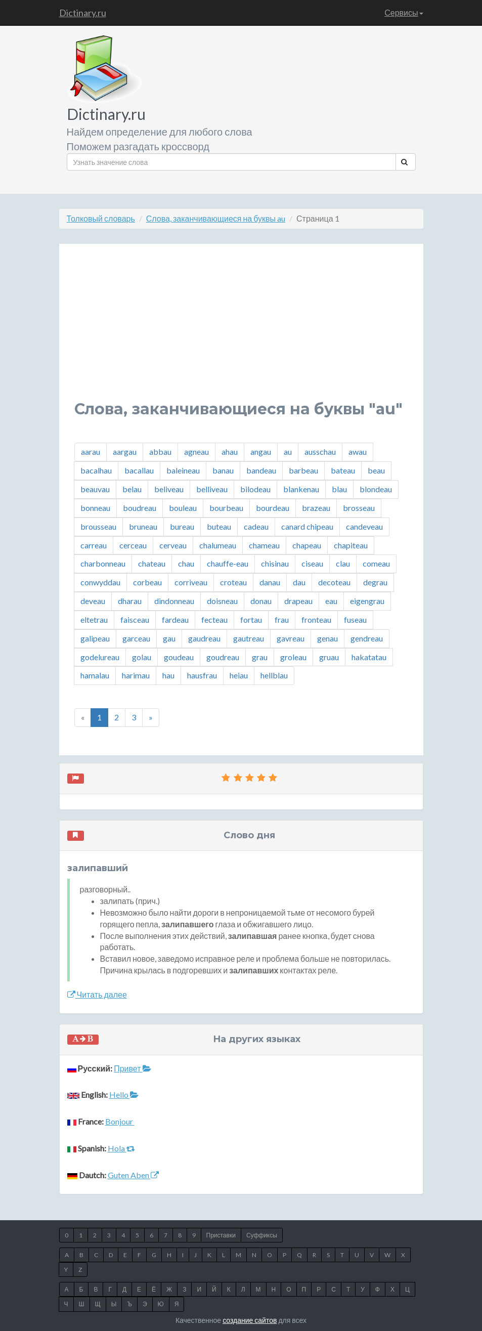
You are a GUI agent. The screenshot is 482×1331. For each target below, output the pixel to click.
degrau (375, 582)
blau (339, 489)
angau (260, 451)
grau (260, 657)
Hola (121, 1148)
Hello (124, 1094)
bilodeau (255, 489)
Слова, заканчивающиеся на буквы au (215, 218)
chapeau (306, 545)
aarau (90, 451)
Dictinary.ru (82, 12)
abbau (160, 451)
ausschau (320, 451)
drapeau (298, 601)
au (288, 451)
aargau (125, 451)
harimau (136, 675)
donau (261, 601)
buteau (219, 526)
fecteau (214, 619)
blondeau (376, 489)
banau (223, 470)
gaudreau (204, 638)
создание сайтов (250, 1320)
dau (299, 582)
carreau (93, 545)
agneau (196, 451)
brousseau (98, 526)
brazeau (316, 507)
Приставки (221, 1235)
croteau (233, 582)
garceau (136, 638)
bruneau (143, 526)
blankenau (301, 489)
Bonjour (120, 1121)
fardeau (175, 619)
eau (331, 601)
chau (186, 563)
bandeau (261, 470)
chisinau (275, 563)
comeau (376, 563)
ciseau (312, 563)
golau (141, 657)
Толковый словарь (101, 218)
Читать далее (97, 994)
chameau (264, 545)
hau (168, 675)
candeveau (364, 526)
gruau (329, 657)
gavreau (290, 638)
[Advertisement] (241, 330)
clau (343, 563)
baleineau (183, 470)
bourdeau (272, 507)
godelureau (99, 657)
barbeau (303, 470)
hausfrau (202, 675)
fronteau (316, 619)
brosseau (359, 507)
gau (169, 638)
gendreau (366, 638)
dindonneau (174, 601)
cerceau (133, 545)
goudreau (222, 657)
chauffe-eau (227, 563)
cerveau (173, 545)
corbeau (147, 582)
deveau (92, 601)
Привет (132, 1068)
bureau (182, 526)
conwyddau (100, 582)
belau (132, 489)
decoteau (334, 582)
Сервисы (403, 12)
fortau (251, 619)
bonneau (95, 507)
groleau (293, 657)
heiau (239, 675)
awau (357, 451)
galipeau (95, 638)
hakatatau (369, 657)
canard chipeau (307, 526)
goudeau (179, 657)
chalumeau (217, 545)
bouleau (183, 507)
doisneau (222, 601)
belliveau (212, 489)
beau (376, 470)
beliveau (169, 489)
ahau (230, 451)
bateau (343, 470)
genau (327, 638)
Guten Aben (133, 1175)
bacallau (139, 470)
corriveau (190, 582)
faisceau (134, 619)
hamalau (94, 675)
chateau (151, 563)
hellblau (274, 675)
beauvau (95, 489)
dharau (130, 601)
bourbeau (226, 507)
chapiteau (351, 545)
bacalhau (96, 470)
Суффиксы (261, 1235)
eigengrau (367, 601)
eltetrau (94, 619)
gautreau (248, 638)
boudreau (139, 507)
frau (282, 619)
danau (269, 582)
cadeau (256, 526)
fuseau (355, 619)
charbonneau (102, 563)
